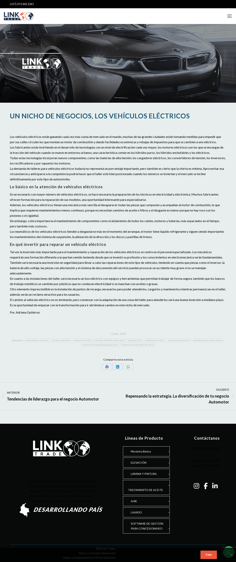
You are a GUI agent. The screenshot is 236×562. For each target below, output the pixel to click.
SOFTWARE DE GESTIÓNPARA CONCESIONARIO (147, 526)
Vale (209, 554)
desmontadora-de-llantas (37, 340)
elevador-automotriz (61, 340)
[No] (231, 555)
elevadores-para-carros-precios (207, 340)
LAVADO (136, 512)
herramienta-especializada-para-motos (100, 345)
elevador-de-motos (83, 340)
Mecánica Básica (141, 451)
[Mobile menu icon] (229, 16)
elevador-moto (134, 340)
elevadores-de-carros (155, 340)
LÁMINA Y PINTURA (144, 473)
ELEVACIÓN (138, 462)
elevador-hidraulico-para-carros (109, 340)
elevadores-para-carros (179, 340)
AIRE (134, 501)
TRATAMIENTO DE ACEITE (145, 490)
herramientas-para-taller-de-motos (138, 345)
